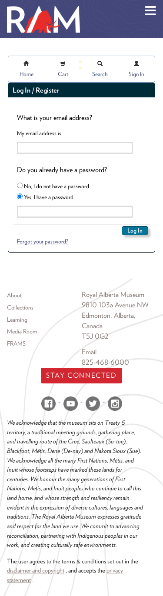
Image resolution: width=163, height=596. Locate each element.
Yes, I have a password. (46, 196)
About (14, 295)
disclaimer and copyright (35, 570)
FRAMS (16, 343)
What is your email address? (54, 117)
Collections (20, 307)
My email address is (39, 133)
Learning (17, 319)
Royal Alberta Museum (113, 294)
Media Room (22, 331)
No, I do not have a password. (53, 186)
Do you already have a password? (62, 170)
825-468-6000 (105, 362)
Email (89, 352)
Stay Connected (81, 375)
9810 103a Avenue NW (115, 305)
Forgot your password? (42, 241)
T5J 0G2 (95, 336)
